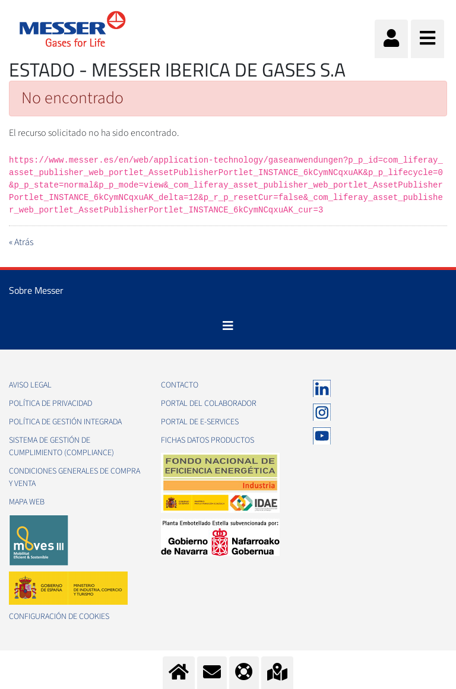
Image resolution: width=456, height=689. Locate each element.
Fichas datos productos (207, 440)
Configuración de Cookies (59, 617)
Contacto (179, 385)
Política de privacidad (50, 403)
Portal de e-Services (200, 422)
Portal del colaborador (208, 403)
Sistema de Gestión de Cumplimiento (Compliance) (61, 446)
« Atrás (21, 242)
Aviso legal (30, 385)
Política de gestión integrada (65, 422)
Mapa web (27, 502)
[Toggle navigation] (228, 326)
